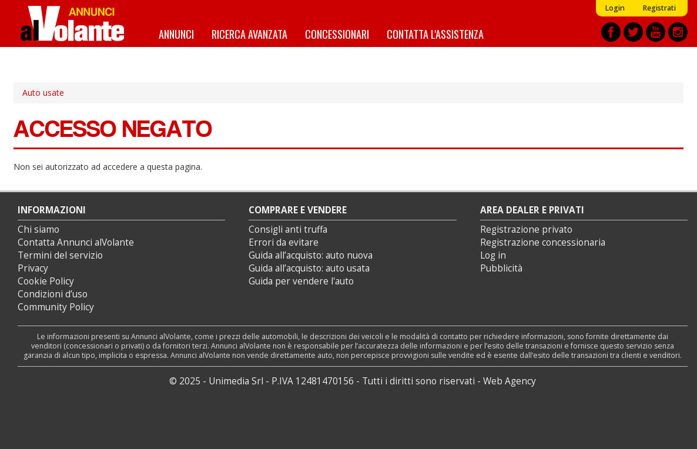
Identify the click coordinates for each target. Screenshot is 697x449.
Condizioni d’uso (53, 294)
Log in (493, 255)
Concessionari (337, 34)
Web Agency (509, 381)
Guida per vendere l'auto (301, 281)
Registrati (659, 8)
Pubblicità (501, 268)
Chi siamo (38, 229)
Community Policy (56, 307)
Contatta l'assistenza (435, 34)
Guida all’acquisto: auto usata (309, 268)
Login (615, 8)
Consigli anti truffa (288, 229)
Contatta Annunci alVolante (76, 242)
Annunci (176, 34)
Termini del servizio (60, 255)
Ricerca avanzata (249, 34)
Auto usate (43, 92)
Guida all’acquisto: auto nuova (311, 255)
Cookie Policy (46, 281)
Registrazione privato (526, 229)
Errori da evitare (284, 242)
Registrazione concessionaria (542, 242)
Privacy (33, 268)
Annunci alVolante (72, 23)
